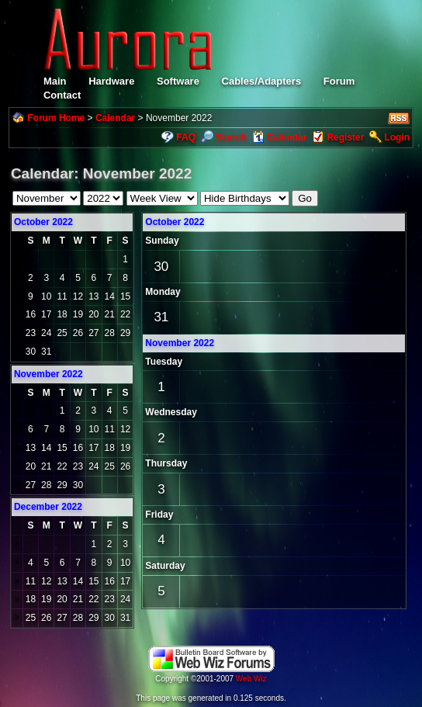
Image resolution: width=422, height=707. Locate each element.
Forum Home (56, 118)
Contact (62, 95)
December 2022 (48, 506)
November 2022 (179, 343)
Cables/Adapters (262, 81)
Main (55, 81)
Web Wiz (251, 678)
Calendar (115, 118)
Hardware (111, 81)
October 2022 (43, 222)
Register (345, 137)
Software (178, 81)
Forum (339, 81)
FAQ (185, 137)
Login (397, 137)
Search (224, 137)
